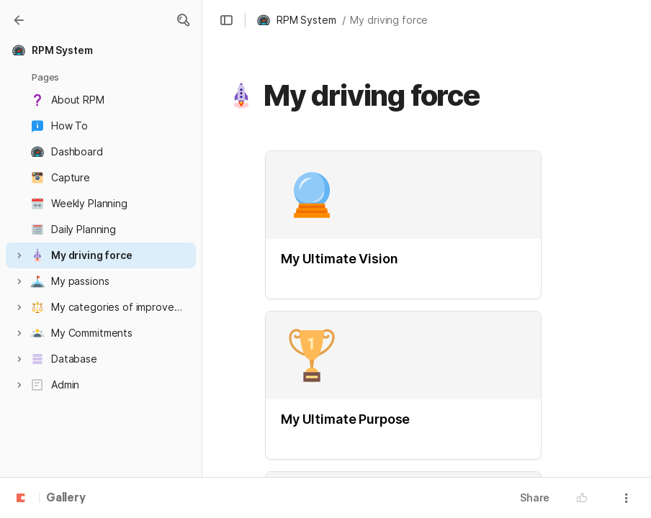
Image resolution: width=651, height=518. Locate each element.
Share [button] (534, 497)
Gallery (66, 498)
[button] (183, 20)
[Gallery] (19, 20)
